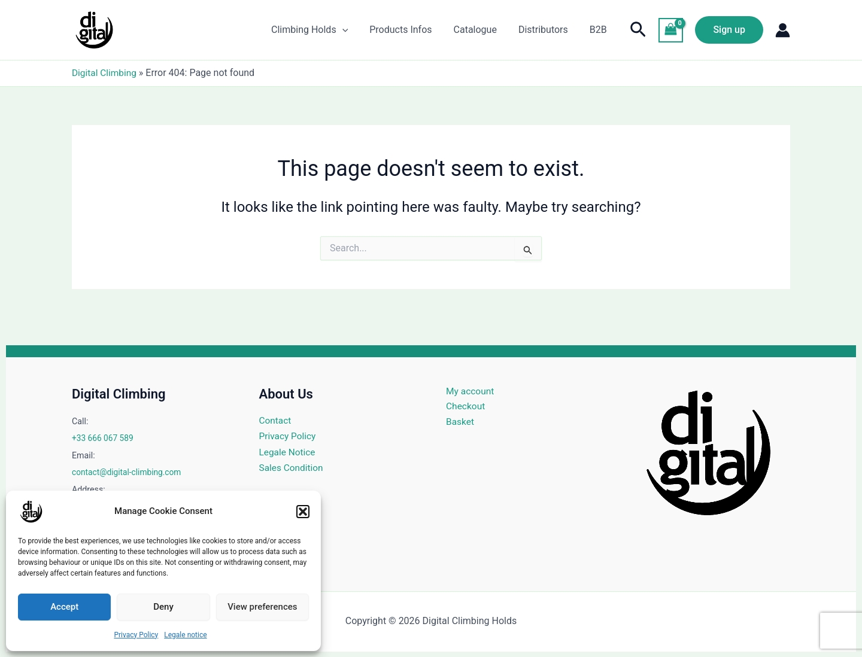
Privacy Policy (136, 635)
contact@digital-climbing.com (128, 472)
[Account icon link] (782, 30)
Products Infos (409, 29)
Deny (163, 606)
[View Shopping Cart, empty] (671, 30)
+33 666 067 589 (104, 438)
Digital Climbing (105, 72)
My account (471, 391)
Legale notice (185, 635)
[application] (353, 30)
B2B (599, 29)
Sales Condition (292, 467)
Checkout (466, 407)
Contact (276, 420)
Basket (460, 422)
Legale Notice (288, 452)
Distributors (547, 29)
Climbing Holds (320, 30)
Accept (64, 606)
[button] (303, 512)
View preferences (262, 606)
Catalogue (481, 29)
